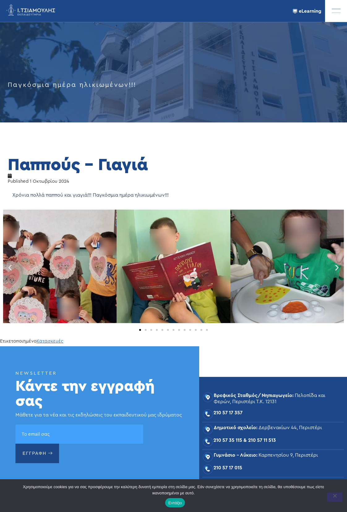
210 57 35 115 (227, 440)
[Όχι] (334, 497)
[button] (10, 267)
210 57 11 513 (262, 440)
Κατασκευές (49, 341)
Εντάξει (175, 503)
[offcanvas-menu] (336, 11)
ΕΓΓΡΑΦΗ (38, 453)
